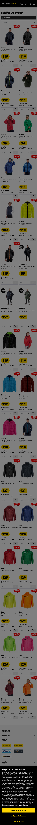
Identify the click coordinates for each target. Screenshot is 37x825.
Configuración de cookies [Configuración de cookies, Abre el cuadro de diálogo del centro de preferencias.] (18, 819)
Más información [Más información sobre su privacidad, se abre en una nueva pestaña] (23, 808)
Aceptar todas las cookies (18, 813)
